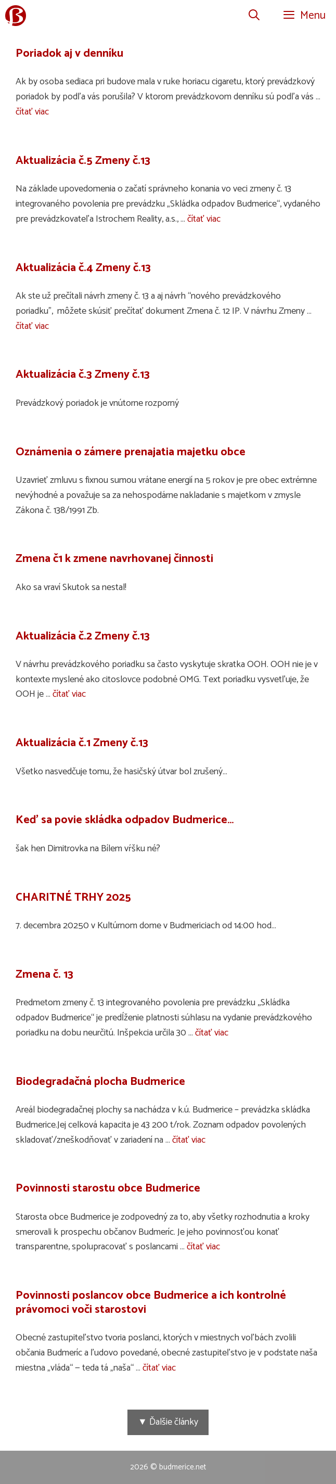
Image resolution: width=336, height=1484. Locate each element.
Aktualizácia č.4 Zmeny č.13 (83, 268)
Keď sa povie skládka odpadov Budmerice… (125, 820)
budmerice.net (182, 1467)
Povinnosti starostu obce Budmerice (108, 1188)
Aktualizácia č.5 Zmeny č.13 (83, 160)
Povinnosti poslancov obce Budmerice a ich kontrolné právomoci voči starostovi (151, 1302)
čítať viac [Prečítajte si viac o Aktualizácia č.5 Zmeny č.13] (204, 219)
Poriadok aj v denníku (69, 53)
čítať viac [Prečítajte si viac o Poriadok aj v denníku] (32, 112)
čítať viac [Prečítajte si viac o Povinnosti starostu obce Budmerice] (203, 1247)
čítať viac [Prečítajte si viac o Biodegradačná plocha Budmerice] (188, 1140)
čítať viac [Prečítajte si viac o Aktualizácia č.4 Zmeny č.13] (32, 326)
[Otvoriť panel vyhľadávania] (254, 15)
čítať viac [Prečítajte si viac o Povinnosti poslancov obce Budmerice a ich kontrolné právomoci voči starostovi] (159, 1368)
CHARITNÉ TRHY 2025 (73, 897)
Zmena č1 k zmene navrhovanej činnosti (114, 558)
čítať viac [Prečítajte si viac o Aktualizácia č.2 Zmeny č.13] (69, 694)
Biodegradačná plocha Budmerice (100, 1081)
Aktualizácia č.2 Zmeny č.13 (83, 636)
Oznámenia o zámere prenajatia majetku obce (130, 452)
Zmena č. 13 (44, 974)
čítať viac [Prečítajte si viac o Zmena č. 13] (211, 1033)
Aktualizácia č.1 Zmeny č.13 (82, 743)
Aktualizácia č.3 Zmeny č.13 (83, 374)
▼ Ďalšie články (168, 1422)
